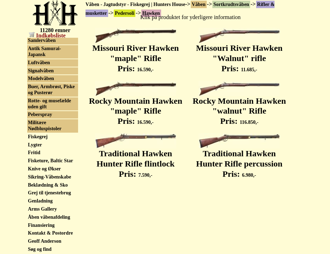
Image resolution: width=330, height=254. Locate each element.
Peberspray (40, 211)
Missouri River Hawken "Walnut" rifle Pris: (239, 54)
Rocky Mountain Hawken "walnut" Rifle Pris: (239, 107)
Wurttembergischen (49, 89)
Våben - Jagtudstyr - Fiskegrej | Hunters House (135, 4)
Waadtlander (42, 97)
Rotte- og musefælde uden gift (49, 200)
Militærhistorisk (45, 113)
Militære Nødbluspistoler (44, 222)
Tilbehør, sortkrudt (48, 105)
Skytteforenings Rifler (51, 129)
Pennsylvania (42, 65)
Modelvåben (41, 175)
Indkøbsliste (47, 35)
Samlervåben (42, 137)
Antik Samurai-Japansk (44, 148)
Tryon (34, 81)
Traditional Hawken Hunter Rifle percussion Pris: (239, 160)
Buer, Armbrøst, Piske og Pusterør (51, 186)
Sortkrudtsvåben (231, 4)
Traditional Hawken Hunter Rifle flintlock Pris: (135, 160)
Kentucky (38, 49)
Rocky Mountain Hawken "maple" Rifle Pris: (135, 107)
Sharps (35, 73)
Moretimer (39, 57)
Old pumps (40, 121)
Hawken (37, 41)
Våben (199, 4)
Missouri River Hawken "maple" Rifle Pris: (135, 54)
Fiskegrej (38, 233)
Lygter (35, 241)
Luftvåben (39, 159)
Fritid (34, 249)
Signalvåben (41, 167)
